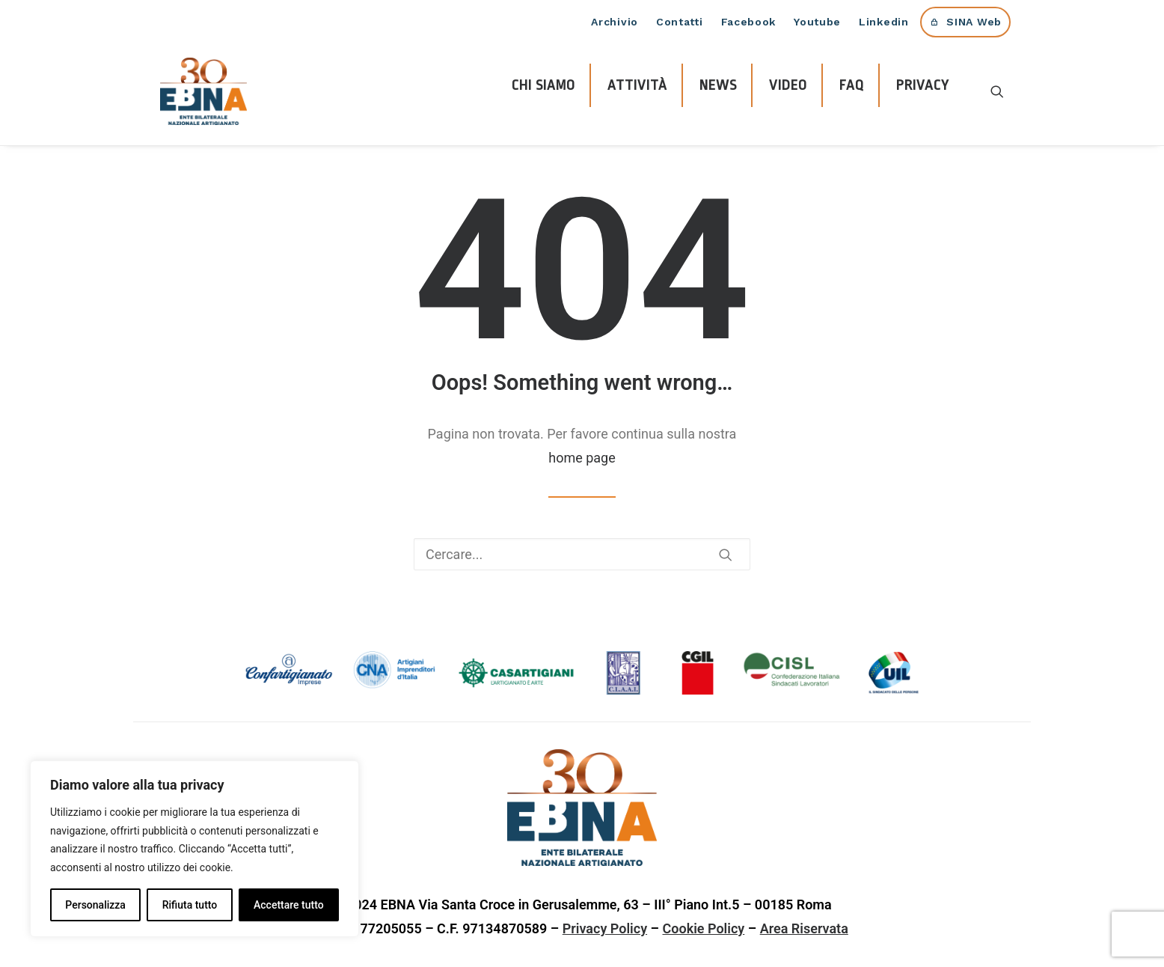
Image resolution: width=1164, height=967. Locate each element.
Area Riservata (804, 928)
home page (582, 458)
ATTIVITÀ (637, 85)
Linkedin (884, 22)
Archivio (614, 22)
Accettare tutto (289, 905)
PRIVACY (922, 85)
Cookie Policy (704, 928)
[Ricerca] (997, 91)
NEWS (718, 85)
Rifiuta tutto (190, 905)
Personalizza (95, 905)
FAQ (851, 85)
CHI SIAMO (543, 85)
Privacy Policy (605, 928)
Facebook (748, 22)
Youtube (817, 22)
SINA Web (974, 22)
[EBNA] (203, 91)
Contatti (679, 22)
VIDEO (788, 85)
